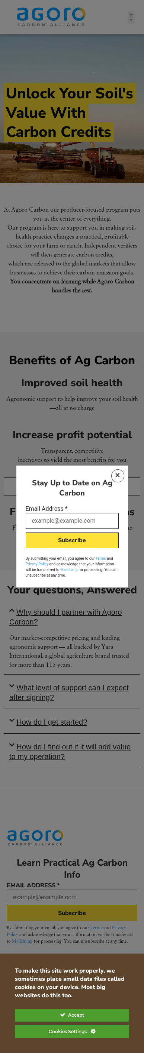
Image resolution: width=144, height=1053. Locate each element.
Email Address (47, 509)
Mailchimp (69, 570)
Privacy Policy (37, 564)
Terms (101, 558)
